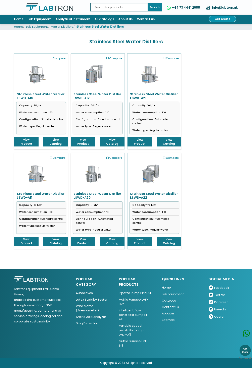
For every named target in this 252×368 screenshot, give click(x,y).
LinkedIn (217, 309)
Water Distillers (62, 26)
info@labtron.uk (225, 7)
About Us (125, 19)
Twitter (217, 295)
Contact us (146, 19)
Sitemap (168, 320)
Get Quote (222, 19)
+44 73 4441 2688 (186, 7)
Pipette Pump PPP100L (135, 293)
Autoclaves (84, 293)
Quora (216, 316)
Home (18, 19)
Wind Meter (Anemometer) (87, 308)
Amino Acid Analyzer (91, 317)
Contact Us (170, 307)
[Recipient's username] (119, 7)
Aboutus (168, 313)
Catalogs (169, 300)
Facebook (219, 287)
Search (154, 7)
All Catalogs (104, 19)
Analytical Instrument (73, 19)
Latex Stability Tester (91, 299)
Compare (57, 58)
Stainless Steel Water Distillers (100, 26)
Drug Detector (86, 323)
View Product (26, 142)
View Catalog (56, 142)
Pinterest (218, 302)
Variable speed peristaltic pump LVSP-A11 (131, 329)
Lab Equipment (40, 19)
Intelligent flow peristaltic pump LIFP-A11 (135, 314)
